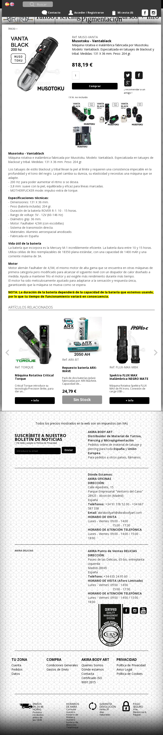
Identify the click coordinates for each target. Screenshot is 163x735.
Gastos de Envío (57, 669)
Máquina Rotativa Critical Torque (34, 376)
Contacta (88, 674)
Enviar (69, 450)
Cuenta (16, 665)
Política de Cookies (130, 674)
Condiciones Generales (62, 665)
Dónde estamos (93, 669)
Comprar (95, 86)
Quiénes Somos (92, 665)
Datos (15, 674)
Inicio (11, 28)
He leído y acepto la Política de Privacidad (37, 442)
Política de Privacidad (131, 665)
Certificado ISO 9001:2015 (92, 680)
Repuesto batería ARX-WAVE (79, 369)
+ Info (35, 400)
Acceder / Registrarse (89, 12)
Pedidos (16, 669)
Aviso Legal (124, 669)
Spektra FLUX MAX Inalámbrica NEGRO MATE (129, 376)
